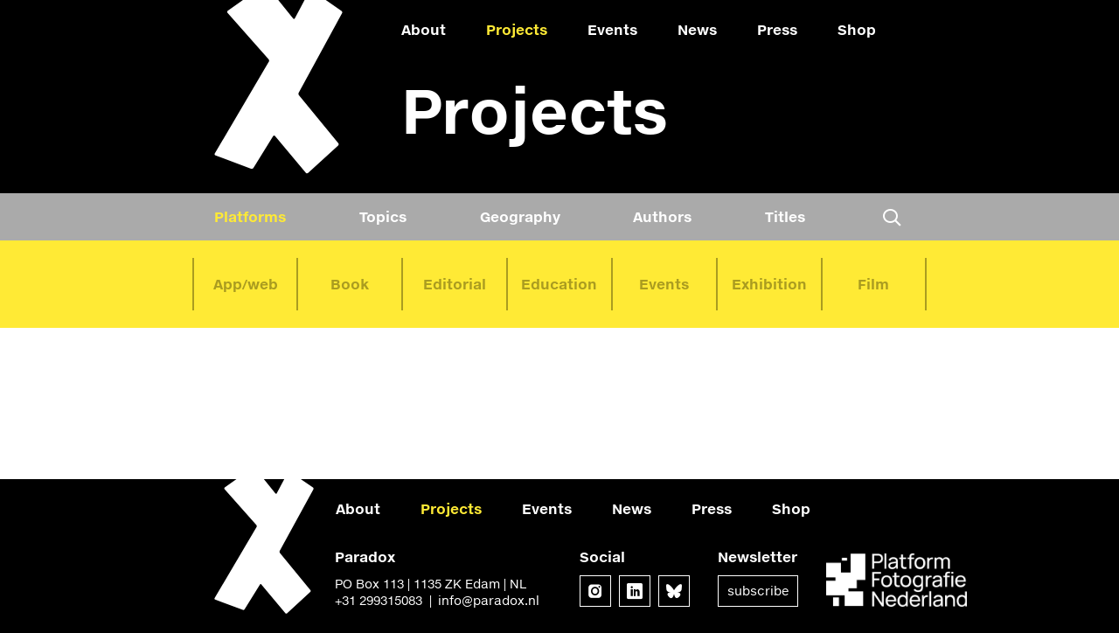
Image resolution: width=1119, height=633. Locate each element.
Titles (785, 216)
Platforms (250, 216)
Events (612, 29)
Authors (662, 216)
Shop (857, 29)
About (423, 29)
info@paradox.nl (488, 600)
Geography (520, 216)
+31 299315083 (378, 600)
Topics (383, 216)
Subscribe (758, 590)
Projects (516, 29)
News (697, 29)
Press (777, 29)
